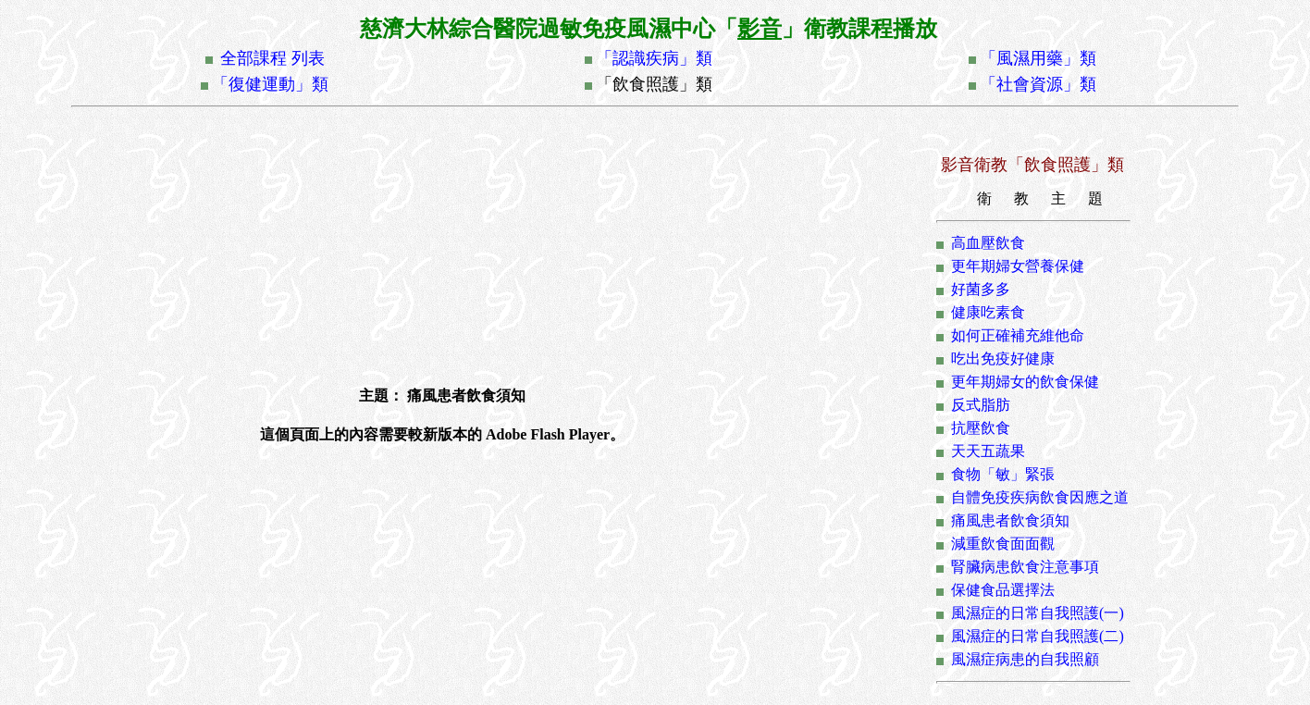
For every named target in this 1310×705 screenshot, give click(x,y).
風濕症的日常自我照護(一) (1037, 613)
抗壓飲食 (980, 428)
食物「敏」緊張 (1003, 474)
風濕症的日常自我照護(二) (1037, 636)
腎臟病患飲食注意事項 (1025, 567)
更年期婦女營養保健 (1017, 266)
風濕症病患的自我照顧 (1025, 659)
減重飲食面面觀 (1003, 543)
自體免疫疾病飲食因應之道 (1040, 497)
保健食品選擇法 (1003, 590)
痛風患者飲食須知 (1010, 520)
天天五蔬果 (988, 451)
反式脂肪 (980, 405)
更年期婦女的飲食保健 (1025, 382)
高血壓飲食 (988, 243)
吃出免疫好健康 (1003, 358)
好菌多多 (980, 289)
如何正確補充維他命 (1017, 335)
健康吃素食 (988, 312)
